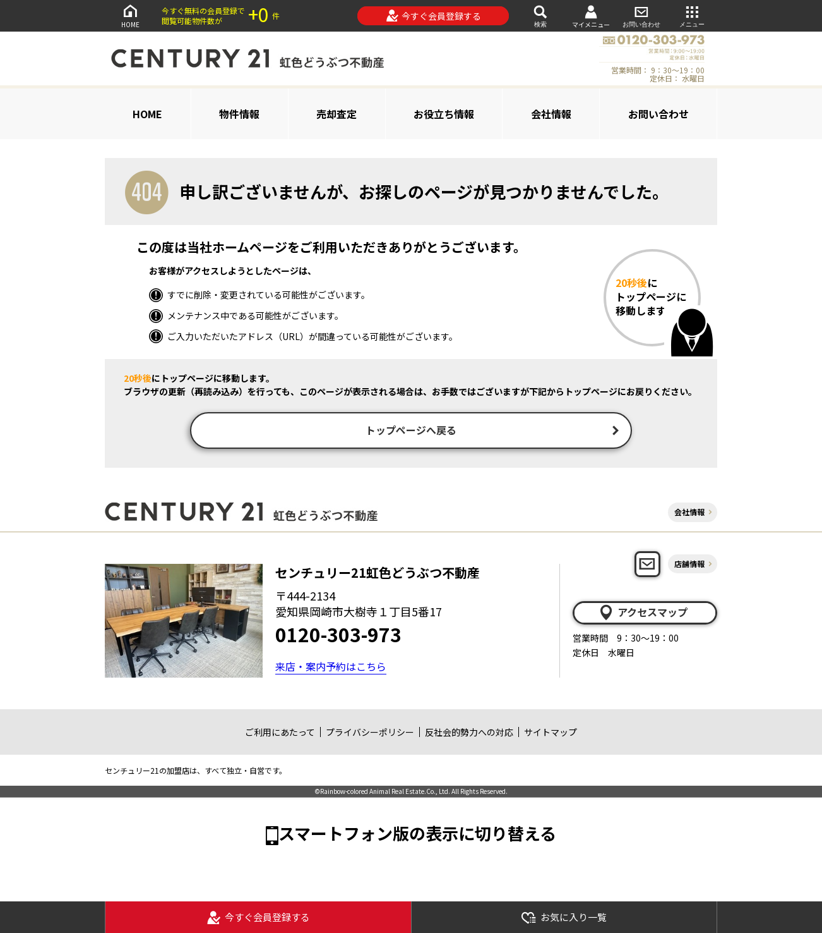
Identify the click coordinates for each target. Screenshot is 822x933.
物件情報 (239, 113)
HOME (130, 15)
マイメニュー (591, 16)
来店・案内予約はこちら (330, 667)
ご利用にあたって (280, 733)
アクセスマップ (643, 614)
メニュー (692, 15)
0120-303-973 (338, 635)
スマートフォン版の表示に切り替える (417, 834)
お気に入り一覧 (564, 917)
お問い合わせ (641, 15)
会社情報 (551, 113)
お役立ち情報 (444, 113)
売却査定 (336, 113)
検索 (540, 15)
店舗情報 (689, 564)
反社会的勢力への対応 (469, 733)
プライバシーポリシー (370, 733)
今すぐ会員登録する (433, 15)
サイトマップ (550, 733)
